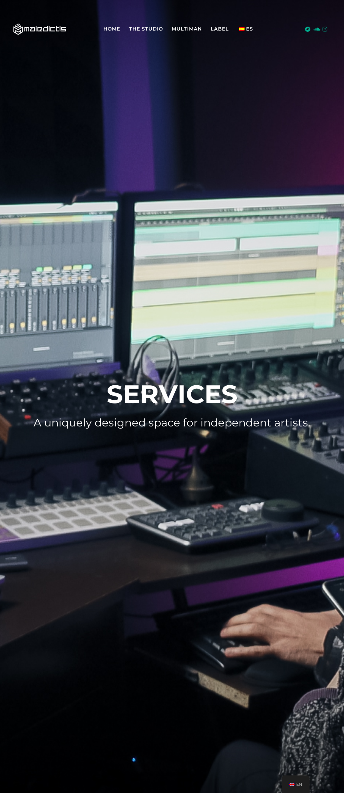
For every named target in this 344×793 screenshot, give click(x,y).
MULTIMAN (187, 29)
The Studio (146, 29)
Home (111, 29)
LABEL (220, 29)
